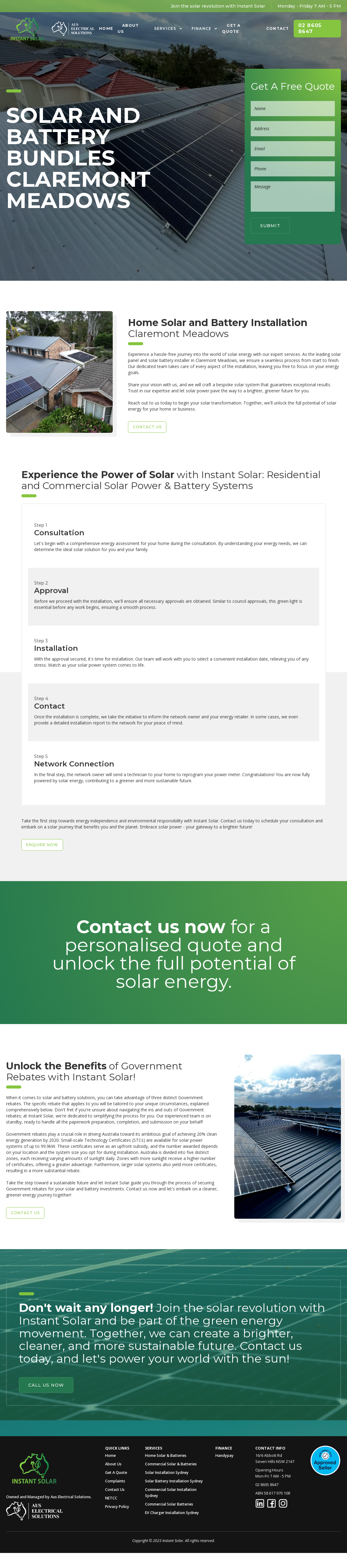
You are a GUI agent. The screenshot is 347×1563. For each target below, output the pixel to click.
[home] (27, 28)
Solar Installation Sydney (167, 1472)
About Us (128, 28)
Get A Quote (231, 28)
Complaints (115, 1481)
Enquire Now (42, 860)
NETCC (111, 1498)
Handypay (224, 1455)
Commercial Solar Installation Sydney (171, 1492)
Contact (277, 28)
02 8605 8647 (310, 28)
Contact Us (115, 1489)
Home (106, 28)
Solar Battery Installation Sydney (174, 1481)
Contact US (147, 427)
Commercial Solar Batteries (169, 1504)
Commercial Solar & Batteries (171, 1464)
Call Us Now (46, 1369)
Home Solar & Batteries (165, 1455)
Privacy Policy (117, 1506)
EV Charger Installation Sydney (172, 1512)
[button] (168, 28)
